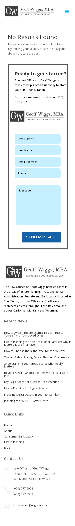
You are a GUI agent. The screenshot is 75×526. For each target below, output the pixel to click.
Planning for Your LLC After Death (26, 401)
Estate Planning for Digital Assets (25, 388)
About (8, 431)
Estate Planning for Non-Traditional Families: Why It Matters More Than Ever (37, 343)
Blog (7, 447)
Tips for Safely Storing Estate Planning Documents (36, 357)
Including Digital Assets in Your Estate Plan (31, 394)
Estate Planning (14, 442)
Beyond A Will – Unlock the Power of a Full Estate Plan (36, 374)
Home (8, 425)
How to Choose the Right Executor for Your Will (35, 351)
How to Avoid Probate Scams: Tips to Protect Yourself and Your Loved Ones (33, 334)
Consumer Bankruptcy (18, 436)
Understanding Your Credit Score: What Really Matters (33, 365)
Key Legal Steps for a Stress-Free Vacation (31, 382)
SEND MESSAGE (41, 237)
